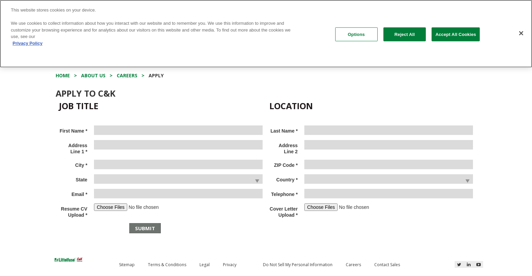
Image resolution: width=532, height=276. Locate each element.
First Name (74, 131)
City (81, 165)
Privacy (229, 265)
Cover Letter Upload (284, 212)
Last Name (284, 131)
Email (80, 194)
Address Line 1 (77, 148)
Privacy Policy (27, 43)
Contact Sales (387, 265)
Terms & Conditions (167, 265)
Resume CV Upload (74, 212)
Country (287, 179)
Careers (353, 265)
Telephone (284, 194)
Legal (205, 265)
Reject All (405, 34)
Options (356, 34)
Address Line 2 (288, 148)
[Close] (521, 33)
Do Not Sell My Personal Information (297, 265)
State (81, 179)
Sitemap (127, 265)
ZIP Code (286, 165)
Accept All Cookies (455, 34)
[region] (266, 33)
